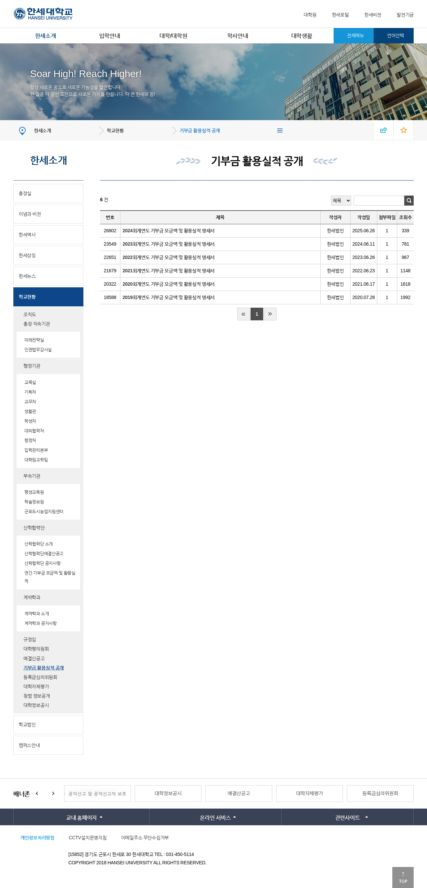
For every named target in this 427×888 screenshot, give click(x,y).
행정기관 (31, 365)
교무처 (30, 401)
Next (53, 793)
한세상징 (27, 255)
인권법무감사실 (38, 349)
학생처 (30, 420)
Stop (45, 793)
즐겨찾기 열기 (404, 130)
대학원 (310, 14)
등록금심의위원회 (40, 677)
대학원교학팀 (36, 459)
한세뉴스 (27, 276)
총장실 (25, 193)
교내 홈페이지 (81, 818)
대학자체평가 (36, 686)
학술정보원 (34, 501)
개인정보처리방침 (37, 837)
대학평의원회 (36, 648)
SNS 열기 (384, 130)
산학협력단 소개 (38, 543)
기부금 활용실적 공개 (199, 130)
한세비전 (372, 14)
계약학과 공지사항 (40, 623)
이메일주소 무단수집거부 (145, 837)
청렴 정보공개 (36, 695)
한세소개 (45, 36)
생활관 (30, 411)
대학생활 (301, 36)
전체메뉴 (355, 35)
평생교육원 (34, 492)
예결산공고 (34, 658)
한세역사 (27, 234)
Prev (36, 793)
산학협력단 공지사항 (42, 563)
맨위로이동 (403, 877)
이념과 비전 (30, 214)
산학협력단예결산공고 (43, 553)
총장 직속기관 (36, 323)
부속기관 (31, 476)
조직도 (29, 314)
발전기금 (405, 14)
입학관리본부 (36, 450)
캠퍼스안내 (29, 745)
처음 (243, 314)
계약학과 (31, 597)
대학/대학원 (173, 36)
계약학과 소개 (36, 613)
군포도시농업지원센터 (43, 511)
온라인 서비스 (215, 818)
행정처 (30, 440)
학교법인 (27, 724)
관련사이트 (347, 818)
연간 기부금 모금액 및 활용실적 (49, 577)
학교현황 (115, 130)
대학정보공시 (36, 705)
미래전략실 (34, 339)
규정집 (29, 639)
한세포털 (340, 14)
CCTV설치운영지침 (87, 837)
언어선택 (395, 35)
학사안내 (237, 36)
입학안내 (109, 36)
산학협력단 (34, 527)
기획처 (30, 391)
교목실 (30, 382)
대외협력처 (34, 430)
